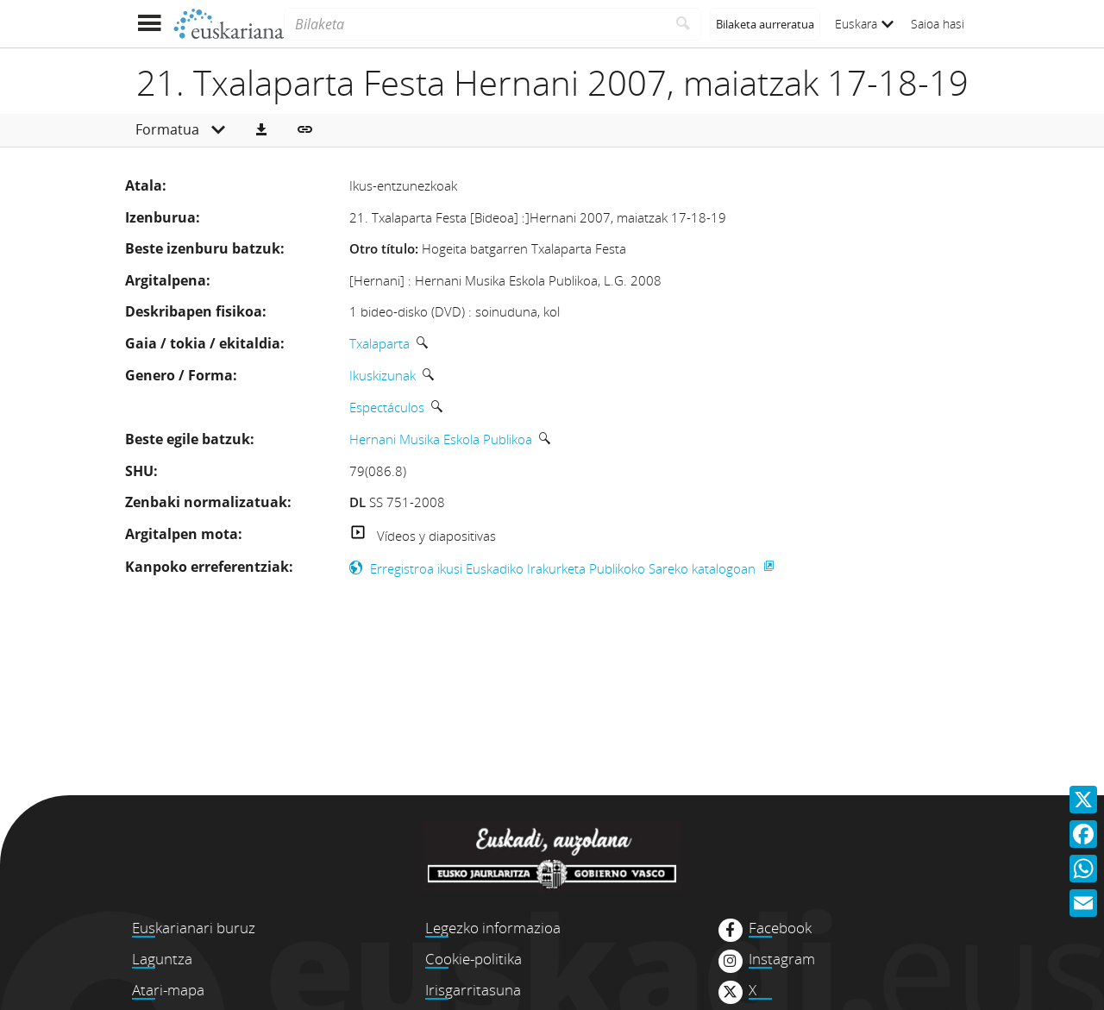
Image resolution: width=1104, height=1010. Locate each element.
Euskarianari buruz (193, 928)
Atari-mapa (168, 990)
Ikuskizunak (382, 375)
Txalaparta (379, 343)
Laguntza (162, 959)
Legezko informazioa (493, 928)
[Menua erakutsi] (148, 23)
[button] (261, 130)
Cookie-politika (473, 959)
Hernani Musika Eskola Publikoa (440, 439)
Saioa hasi (937, 24)
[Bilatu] (683, 24)
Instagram (782, 959)
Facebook (780, 928)
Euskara (864, 24)
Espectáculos (386, 407)
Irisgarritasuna (473, 990)
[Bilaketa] (475, 24)
